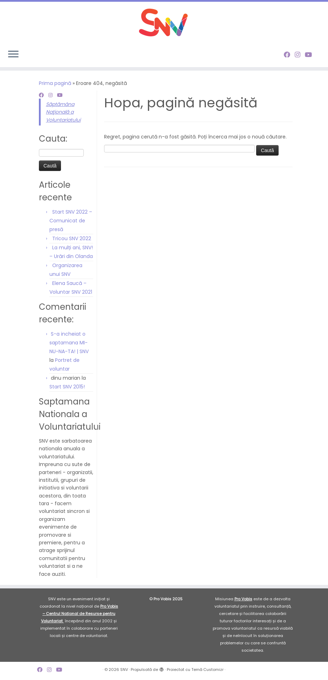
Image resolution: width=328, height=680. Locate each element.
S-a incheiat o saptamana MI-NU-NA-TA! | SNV (69, 342)
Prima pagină (55, 83)
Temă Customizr (207, 669)
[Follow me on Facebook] (289, 54)
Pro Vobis (243, 599)
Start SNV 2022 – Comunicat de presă (70, 220)
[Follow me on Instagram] (300, 54)
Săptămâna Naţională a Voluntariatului (63, 112)
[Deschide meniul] (13, 54)
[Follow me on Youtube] (310, 54)
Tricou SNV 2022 (71, 238)
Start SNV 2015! (67, 386)
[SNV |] (164, 22)
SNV (124, 669)
